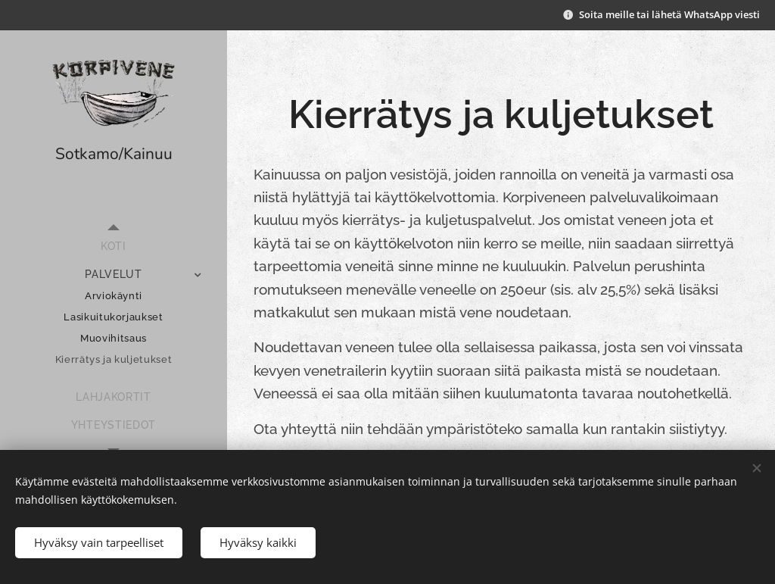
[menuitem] (114, 246)
